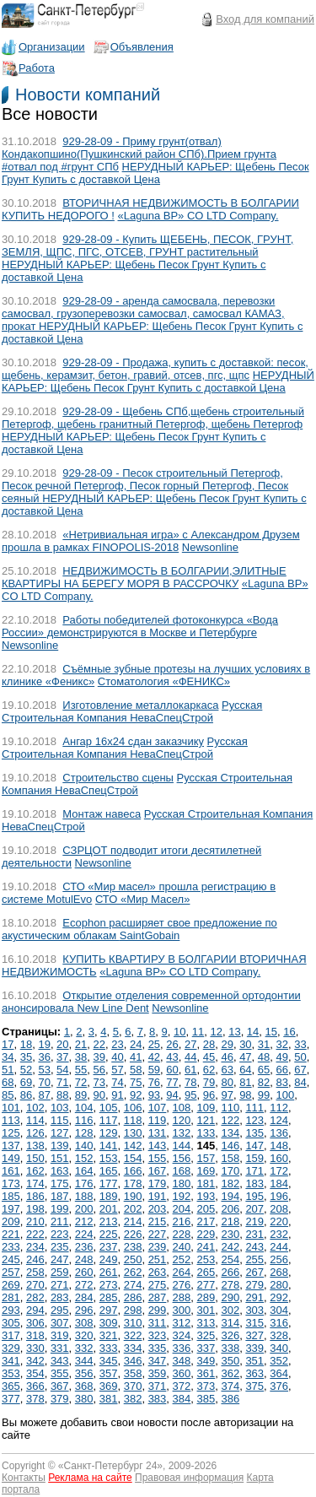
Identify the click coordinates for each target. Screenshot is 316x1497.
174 (35, 1183)
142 (133, 1145)
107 (157, 1107)
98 (245, 1095)
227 (157, 1234)
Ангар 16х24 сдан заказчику (133, 741)
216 (182, 1221)
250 (133, 1259)
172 (279, 1171)
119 (157, 1120)
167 (157, 1171)
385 (206, 1398)
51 (7, 1069)
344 (84, 1360)
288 (182, 1297)
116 (84, 1120)
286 (133, 1297)
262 (133, 1272)
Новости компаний (87, 94)
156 (182, 1158)
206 (230, 1208)
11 (198, 1031)
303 (254, 1310)
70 (44, 1082)
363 (254, 1373)
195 (254, 1196)
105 (108, 1107)
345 (108, 1360)
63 (227, 1069)
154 (133, 1158)
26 (172, 1044)
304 (279, 1310)
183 (254, 1183)
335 (157, 1348)
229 (206, 1234)
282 (35, 1297)
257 (11, 1272)
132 (182, 1133)
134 (230, 1133)
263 (157, 1272)
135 (254, 1133)
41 (136, 1057)
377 (11, 1398)
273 (108, 1284)
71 (62, 1082)
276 (182, 1284)
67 (300, 1069)
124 (279, 1120)
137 (11, 1145)
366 (35, 1386)
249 (108, 1259)
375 (254, 1386)
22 (99, 1044)
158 (230, 1158)
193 (206, 1196)
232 (279, 1234)
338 (230, 1348)
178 (133, 1183)
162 (35, 1171)
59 (154, 1069)
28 (209, 1044)
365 (11, 1386)
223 (60, 1234)
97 (227, 1095)
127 (60, 1133)
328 (279, 1335)
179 (157, 1183)
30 (245, 1044)
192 (182, 1196)
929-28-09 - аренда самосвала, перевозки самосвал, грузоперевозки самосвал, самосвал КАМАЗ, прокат (143, 313)
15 (271, 1031)
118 (133, 1120)
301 (206, 1310)
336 (182, 1348)
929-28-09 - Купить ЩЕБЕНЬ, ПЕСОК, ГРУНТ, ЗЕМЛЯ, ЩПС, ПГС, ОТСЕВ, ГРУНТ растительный (147, 245)
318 (35, 1335)
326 (230, 1335)
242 (230, 1246)
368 (84, 1386)
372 (182, 1386)
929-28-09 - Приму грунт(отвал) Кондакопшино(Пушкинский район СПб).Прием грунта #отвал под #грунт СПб (139, 154)
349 (206, 1360)
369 (108, 1386)
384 (182, 1398)
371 (157, 1386)
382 (133, 1398)
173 (11, 1183)
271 (60, 1284)
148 (279, 1145)
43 (172, 1057)
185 (11, 1196)
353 (11, 1373)
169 (206, 1171)
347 (157, 1360)
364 (279, 1373)
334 (133, 1348)
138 (35, 1145)
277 (206, 1284)
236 (84, 1246)
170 (230, 1171)
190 (133, 1196)
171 (254, 1171)
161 (11, 1171)
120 (182, 1120)
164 (84, 1171)
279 (254, 1284)
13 (234, 1031)
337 (206, 1348)
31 (264, 1044)
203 (157, 1208)
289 (206, 1297)
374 (230, 1386)
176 (84, 1183)
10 (179, 1031)
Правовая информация (189, 1477)
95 (190, 1095)
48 (264, 1057)
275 (157, 1284)
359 (157, 1373)
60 (172, 1069)
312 (182, 1322)
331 (60, 1348)
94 (172, 1095)
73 (99, 1082)
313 (206, 1322)
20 (62, 1044)
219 (254, 1221)
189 (108, 1196)
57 (117, 1069)
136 (279, 1133)
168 (182, 1171)
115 (60, 1120)
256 (279, 1259)
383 (157, 1398)
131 (157, 1133)
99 (264, 1095)
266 (230, 1272)
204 (182, 1208)
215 (157, 1221)
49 (282, 1057)
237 (108, 1246)
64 (245, 1069)
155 (157, 1158)
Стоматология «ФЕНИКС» (164, 681)
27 (190, 1044)
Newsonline (210, 547)
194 (230, 1196)
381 (108, 1398)
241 (206, 1246)
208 (279, 1208)
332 (84, 1348)
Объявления (142, 47)
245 (11, 1259)
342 (35, 1360)
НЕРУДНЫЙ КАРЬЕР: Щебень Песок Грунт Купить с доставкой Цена (155, 173)
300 (182, 1310)
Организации (52, 47)
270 (35, 1284)
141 (108, 1145)
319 (60, 1335)
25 (154, 1044)
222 (35, 1234)
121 (206, 1120)
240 (182, 1246)
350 (230, 1360)
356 (84, 1373)
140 (84, 1145)
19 (44, 1044)
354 (35, 1373)
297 (108, 1310)
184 (279, 1183)
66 (282, 1069)
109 (206, 1107)
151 (60, 1158)
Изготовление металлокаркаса (140, 705)
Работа (37, 68)
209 (11, 1221)
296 (84, 1310)
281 (11, 1297)
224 (84, 1234)
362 (230, 1373)
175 (60, 1183)
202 (133, 1208)
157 (206, 1158)
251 (157, 1259)
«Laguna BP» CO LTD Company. (198, 215)
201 (108, 1208)
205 (206, 1208)
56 (99, 1069)
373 (206, 1386)
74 (117, 1082)
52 (26, 1069)
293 (11, 1310)
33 (300, 1044)
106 (133, 1107)
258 (35, 1272)
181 (206, 1183)
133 (206, 1133)
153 (108, 1158)
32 (282, 1044)
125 (11, 1133)
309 (108, 1322)
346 (133, 1360)
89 (81, 1095)
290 (230, 1297)
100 (285, 1095)
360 (182, 1373)
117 (108, 1120)
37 (62, 1057)
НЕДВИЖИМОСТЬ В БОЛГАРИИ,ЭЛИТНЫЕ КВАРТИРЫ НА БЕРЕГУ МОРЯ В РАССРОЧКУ (144, 577)
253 (206, 1259)
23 (117, 1044)
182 (230, 1183)
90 (99, 1095)
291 (254, 1297)
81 (245, 1082)
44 (190, 1057)
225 (108, 1234)
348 (182, 1360)
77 (172, 1082)
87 (44, 1095)
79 (209, 1082)
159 (254, 1158)
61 (190, 1069)
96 (209, 1095)
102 (35, 1107)
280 (279, 1284)
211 (60, 1221)
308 (84, 1322)
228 (182, 1234)
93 (154, 1095)
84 (300, 1082)
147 (254, 1145)
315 (254, 1322)
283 (60, 1297)
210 (35, 1221)
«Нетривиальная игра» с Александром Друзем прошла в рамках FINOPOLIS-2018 (151, 541)
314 (230, 1322)
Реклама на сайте (90, 1477)
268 (279, 1272)
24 (136, 1044)
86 (26, 1095)
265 (206, 1272)
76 (154, 1082)
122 (230, 1120)
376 (279, 1386)
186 (35, 1196)
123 (254, 1120)
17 (7, 1044)
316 (279, 1322)
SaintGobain (150, 935)
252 (182, 1259)
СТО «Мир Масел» (142, 899)
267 (254, 1272)
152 (84, 1158)
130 (133, 1133)
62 (209, 1069)
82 (264, 1082)
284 (84, 1297)
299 (157, 1310)
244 (279, 1246)
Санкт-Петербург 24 (111, 1466)
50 (300, 1057)
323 (157, 1335)
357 (108, 1373)
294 (35, 1310)
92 (136, 1095)
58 (136, 1069)
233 (11, 1246)
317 (11, 1335)
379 (60, 1398)
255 (254, 1259)
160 (279, 1158)
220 (279, 1221)
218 (230, 1221)
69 (26, 1082)
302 (230, 1310)
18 (26, 1044)
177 (108, 1183)
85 (7, 1095)
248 (84, 1259)
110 (230, 1107)
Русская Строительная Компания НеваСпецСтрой (132, 711)
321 (108, 1335)
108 (182, 1107)
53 (44, 1069)
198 (35, 1208)
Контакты (24, 1477)
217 (206, 1221)
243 (254, 1246)
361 (206, 1373)
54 (62, 1069)
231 (254, 1234)
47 (245, 1057)
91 (117, 1095)
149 (11, 1158)
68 (7, 1082)
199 (60, 1208)
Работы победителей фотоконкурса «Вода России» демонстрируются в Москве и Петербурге (140, 626)
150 (35, 1158)
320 (84, 1335)
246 (35, 1259)
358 (133, 1373)
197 (11, 1208)
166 (133, 1171)
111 (254, 1107)
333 (108, 1348)
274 (133, 1284)
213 (108, 1221)
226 (133, 1234)
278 (230, 1284)
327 (254, 1335)
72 (81, 1082)
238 (133, 1246)
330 (35, 1348)
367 (60, 1386)
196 (279, 1196)
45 (209, 1057)
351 (254, 1360)
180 (182, 1183)
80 (227, 1082)
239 (157, 1246)
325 (206, 1335)
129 (108, 1133)
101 (11, 1107)
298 (133, 1310)
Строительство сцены (118, 777)
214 (133, 1221)
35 (26, 1057)
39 (99, 1057)
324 (182, 1335)
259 (60, 1272)
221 (11, 1234)
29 (227, 1044)
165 (108, 1171)
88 (62, 1095)
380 (84, 1398)
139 (60, 1145)
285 (108, 1297)
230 (230, 1234)
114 (35, 1120)
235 (60, 1246)
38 (81, 1057)
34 (7, 1057)
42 (154, 1057)
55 (81, 1069)
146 (230, 1145)
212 (84, 1221)
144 (182, 1145)
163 (60, 1171)
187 (60, 1196)
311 (157, 1322)
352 (279, 1360)
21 (81, 1044)
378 (35, 1398)
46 (227, 1057)
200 (84, 1208)
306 (35, 1322)
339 (254, 1348)
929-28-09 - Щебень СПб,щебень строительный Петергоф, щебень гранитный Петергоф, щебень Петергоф (153, 417)
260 (84, 1272)
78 (190, 1082)
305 (11, 1322)
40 (117, 1057)
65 (264, 1069)
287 (157, 1297)
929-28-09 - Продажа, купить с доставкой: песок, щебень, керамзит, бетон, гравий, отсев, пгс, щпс (155, 368)
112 (279, 1107)
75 (136, 1082)
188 (84, 1196)
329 (11, 1348)
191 (157, 1196)
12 (216, 1031)
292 (279, 1297)
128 (84, 1133)
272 (84, 1284)
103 (60, 1107)
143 (157, 1145)
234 (35, 1246)
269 (11, 1284)
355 (60, 1373)
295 (60, 1310)
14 (253, 1031)
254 (230, 1259)
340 (279, 1348)
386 (230, 1398)
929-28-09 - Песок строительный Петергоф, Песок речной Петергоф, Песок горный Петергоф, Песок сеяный (145, 486)
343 (60, 1360)
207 (254, 1208)
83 (282, 1082)
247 (60, 1259)
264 (182, 1272)
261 (108, 1272)
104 (84, 1107)
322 (133, 1335)
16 (289, 1031)
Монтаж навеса (101, 814)
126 (35, 1133)
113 (11, 1120)
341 (11, 1360)
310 (133, 1322)
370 (133, 1386)
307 (60, 1322)
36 (44, 1057)
